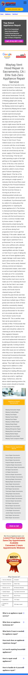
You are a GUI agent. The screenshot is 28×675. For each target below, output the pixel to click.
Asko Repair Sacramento (12, 515)
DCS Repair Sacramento (12, 503)
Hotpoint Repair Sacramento (13, 462)
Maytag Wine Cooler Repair (13, 431)
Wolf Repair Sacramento (12, 489)
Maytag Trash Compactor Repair (15, 438)
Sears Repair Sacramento (13, 484)
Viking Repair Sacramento (13, 493)
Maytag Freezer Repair (12, 417)
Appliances (8, 14)
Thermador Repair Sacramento (14, 491)
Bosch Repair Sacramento (13, 460)
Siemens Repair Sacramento (13, 501)
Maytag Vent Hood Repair (13, 426)
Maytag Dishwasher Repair (13, 410)
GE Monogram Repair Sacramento (15, 467)
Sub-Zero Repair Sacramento (14, 486)
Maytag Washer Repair (12, 433)
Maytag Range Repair (11, 424)
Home (1, 14)
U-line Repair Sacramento (13, 510)
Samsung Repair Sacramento (14, 479)
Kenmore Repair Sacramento (14, 474)
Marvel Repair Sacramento (13, 505)
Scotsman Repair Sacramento (14, 498)
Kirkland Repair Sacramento (13, 508)
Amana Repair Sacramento (13, 457)
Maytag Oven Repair (11, 414)
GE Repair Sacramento (12, 469)
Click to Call (14, 526)
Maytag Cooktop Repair (12, 412)
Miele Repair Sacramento (12, 517)
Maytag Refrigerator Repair (13, 429)
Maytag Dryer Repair (11, 419)
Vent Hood (15, 14)
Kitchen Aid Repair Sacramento (14, 477)
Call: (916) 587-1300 (14, 41)
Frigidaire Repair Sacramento (14, 465)
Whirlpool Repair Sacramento (14, 496)
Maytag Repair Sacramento (13, 481)
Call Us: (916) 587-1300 (14, 9)
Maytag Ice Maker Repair (12, 421)
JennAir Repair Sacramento (13, 513)
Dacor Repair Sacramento (13, 455)
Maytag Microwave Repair (13, 436)
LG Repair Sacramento (12, 472)
